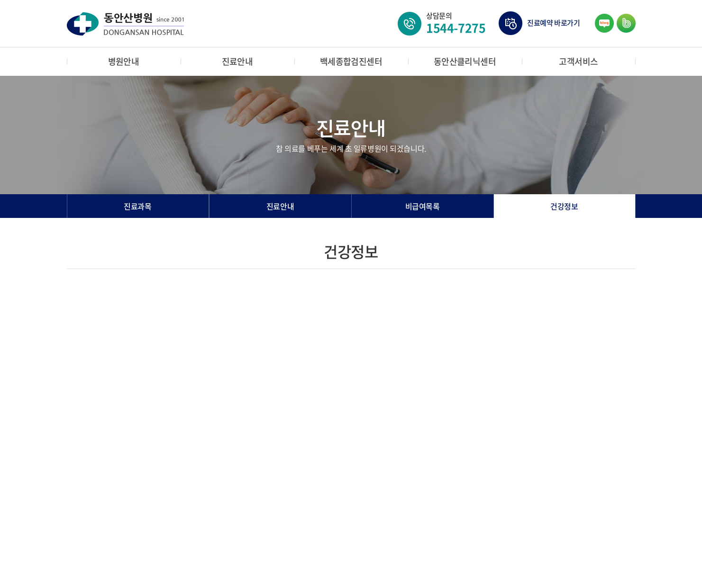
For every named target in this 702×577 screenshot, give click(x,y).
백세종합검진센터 (351, 61)
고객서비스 (578, 61)
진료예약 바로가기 (553, 23)
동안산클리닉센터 (465, 61)
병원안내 (123, 61)
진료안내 (237, 61)
